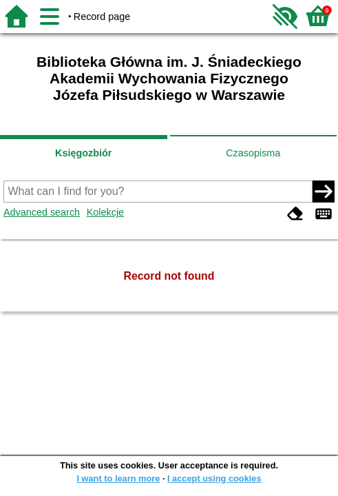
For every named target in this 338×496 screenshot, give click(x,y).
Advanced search (41, 212)
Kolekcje (105, 212)
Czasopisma (253, 152)
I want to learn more (118, 478)
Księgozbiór (83, 152)
